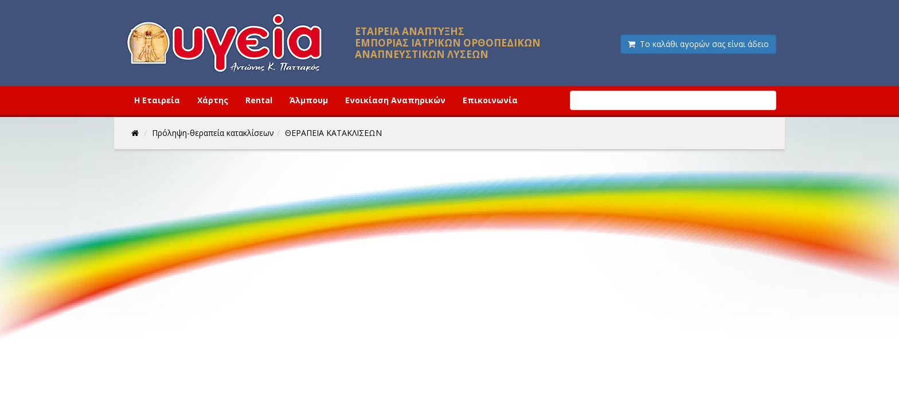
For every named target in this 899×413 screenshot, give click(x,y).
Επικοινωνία (490, 100)
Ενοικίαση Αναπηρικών (395, 100)
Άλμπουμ (309, 100)
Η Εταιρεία (157, 100)
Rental (258, 100)
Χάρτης (212, 100)
